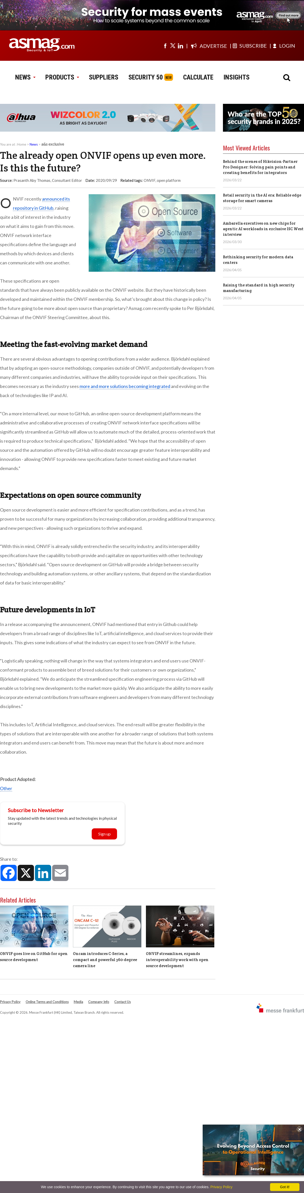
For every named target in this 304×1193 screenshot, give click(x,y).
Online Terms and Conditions (47, 1002)
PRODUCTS (62, 77)
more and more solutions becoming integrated (125, 386)
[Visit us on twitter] (172, 45)
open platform (169, 180)
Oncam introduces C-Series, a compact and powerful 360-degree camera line (105, 959)
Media (78, 1002)
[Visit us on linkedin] (180, 46)
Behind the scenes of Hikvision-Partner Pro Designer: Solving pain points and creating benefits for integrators (260, 167)
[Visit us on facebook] (165, 46)
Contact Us (122, 1002)
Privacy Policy (10, 1002)
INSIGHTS (236, 77)
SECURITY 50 (145, 77)
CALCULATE (198, 77)
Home (21, 144)
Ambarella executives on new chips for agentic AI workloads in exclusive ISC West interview (263, 229)
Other (6, 788)
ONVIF (149, 180)
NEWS (25, 77)
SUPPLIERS (103, 77)
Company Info (98, 1002)
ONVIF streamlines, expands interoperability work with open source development (177, 959)
